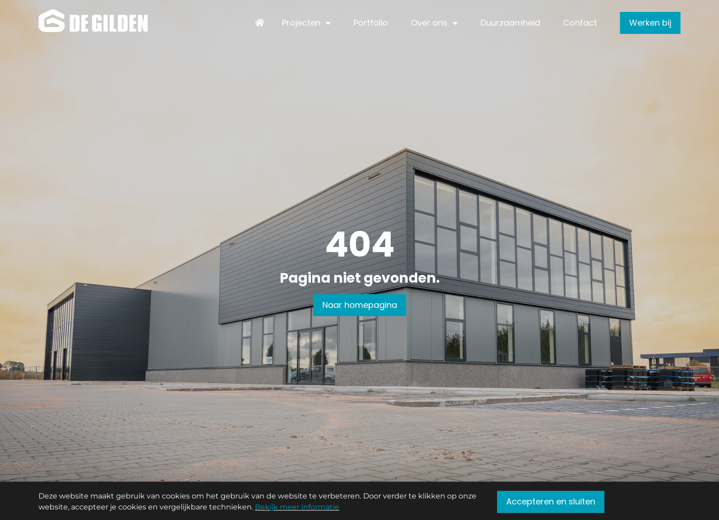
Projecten (301, 23)
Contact (580, 22)
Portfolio (371, 22)
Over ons (429, 23)
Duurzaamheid (510, 22)
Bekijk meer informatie (297, 508)
